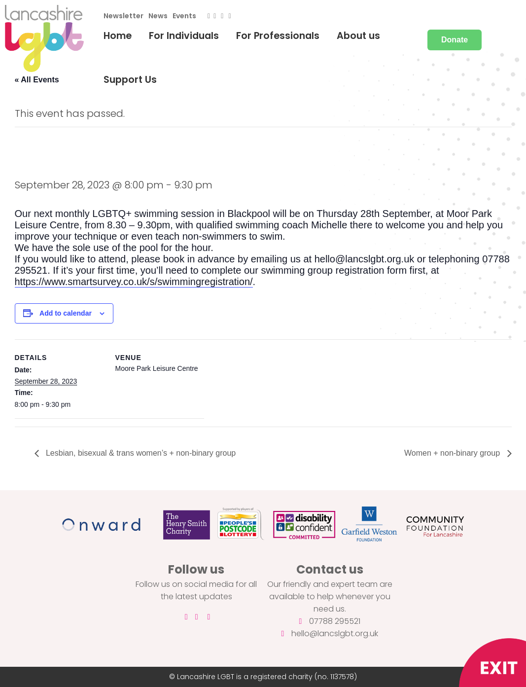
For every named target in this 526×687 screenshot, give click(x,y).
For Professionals (277, 35)
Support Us (130, 79)
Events (184, 16)
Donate (454, 40)
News (158, 16)
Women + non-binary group (453, 453)
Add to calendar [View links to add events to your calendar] (65, 313)
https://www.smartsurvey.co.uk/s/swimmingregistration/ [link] (134, 281)
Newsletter (123, 16)
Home (118, 35)
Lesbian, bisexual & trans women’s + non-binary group (140, 453)
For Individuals (184, 35)
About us (358, 35)
